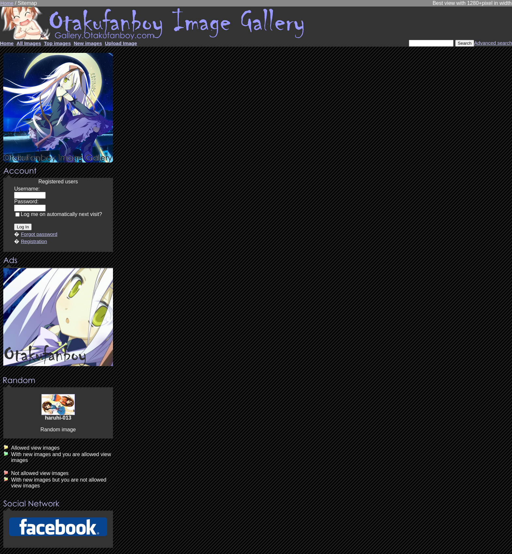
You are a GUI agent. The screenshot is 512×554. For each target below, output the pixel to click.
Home (6, 3)
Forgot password (39, 234)
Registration (34, 241)
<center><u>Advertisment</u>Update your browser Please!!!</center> (58, 317)
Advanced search (493, 43)
